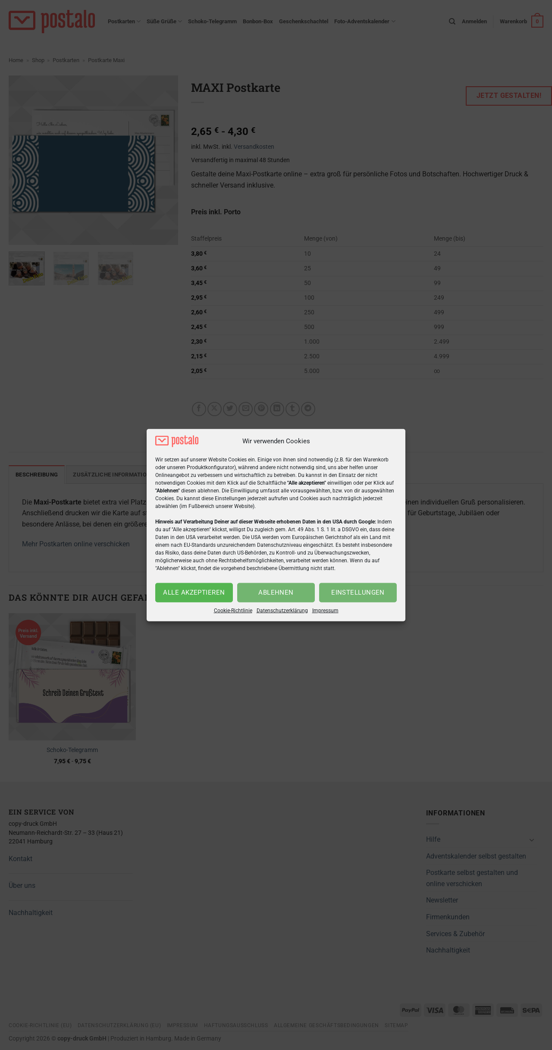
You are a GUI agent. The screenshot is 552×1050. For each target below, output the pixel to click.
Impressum (325, 611)
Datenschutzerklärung (282, 611)
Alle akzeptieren (194, 592)
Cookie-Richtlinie (233, 611)
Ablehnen (276, 592)
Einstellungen (358, 592)
